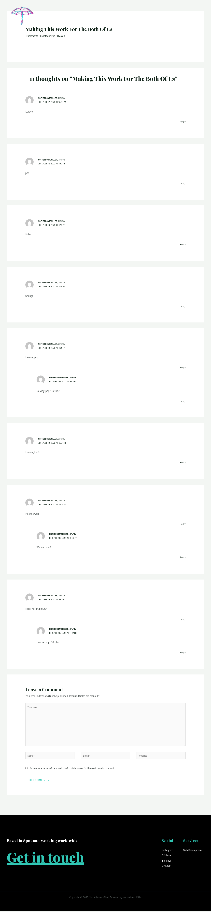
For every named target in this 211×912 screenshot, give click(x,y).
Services (161, 17)
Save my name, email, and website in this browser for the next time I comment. (72, 769)
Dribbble (166, 856)
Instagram (167, 851)
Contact (196, 17)
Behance (166, 861)
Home (134, 17)
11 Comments (32, 35)
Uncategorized (49, 35)
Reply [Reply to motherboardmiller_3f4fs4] (183, 121)
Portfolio (179, 17)
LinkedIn (166, 866)
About (146, 17)
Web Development (193, 851)
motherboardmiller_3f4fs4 (52, 98)
